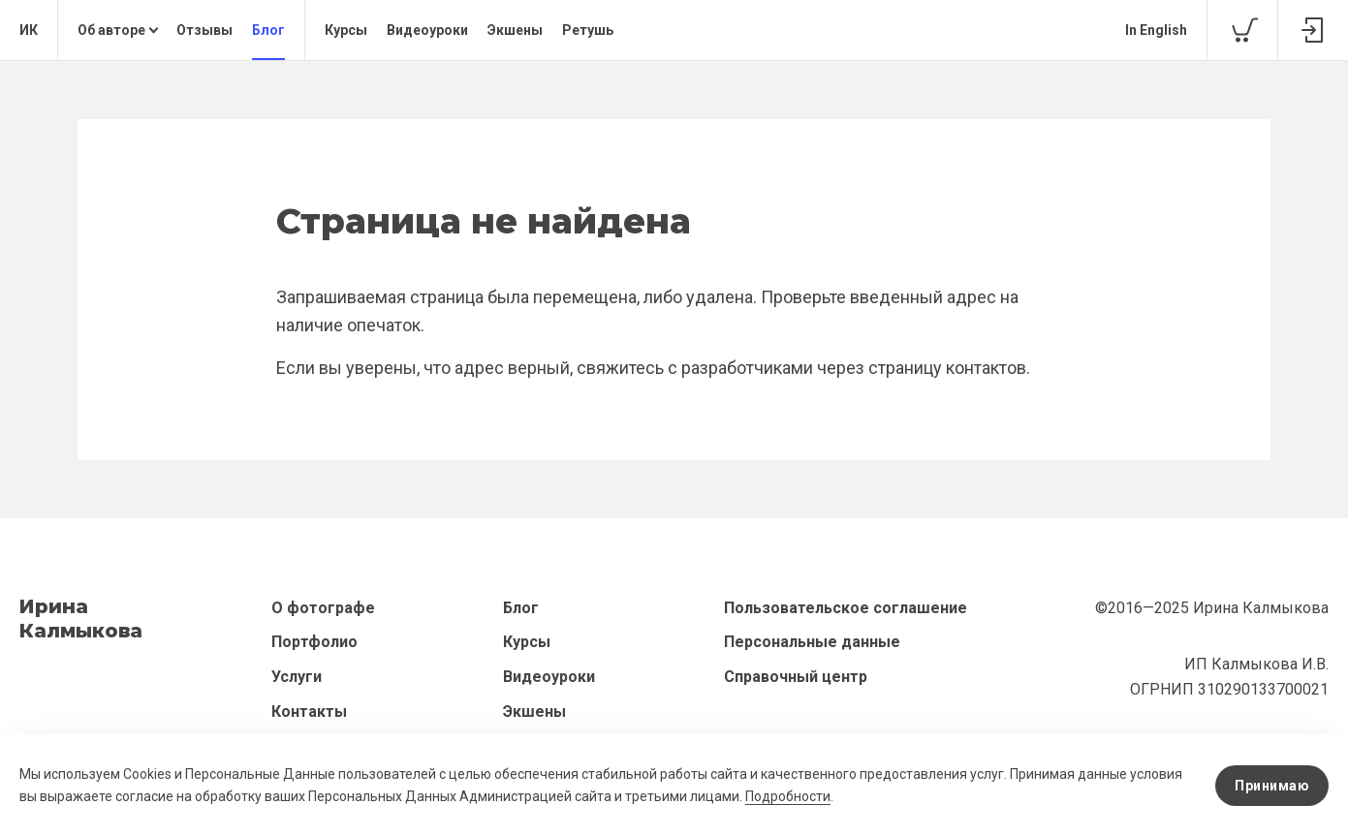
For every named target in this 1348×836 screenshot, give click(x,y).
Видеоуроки (427, 30)
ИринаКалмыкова (80, 619)
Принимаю (1272, 785)
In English (1156, 30)
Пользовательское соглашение (845, 608)
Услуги (296, 676)
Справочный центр (795, 676)
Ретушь (587, 30)
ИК (28, 30)
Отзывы (204, 30)
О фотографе (323, 608)
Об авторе (111, 30)
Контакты (309, 711)
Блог (268, 30)
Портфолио (314, 642)
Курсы (346, 30)
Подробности (788, 796)
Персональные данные (812, 642)
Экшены (515, 30)
